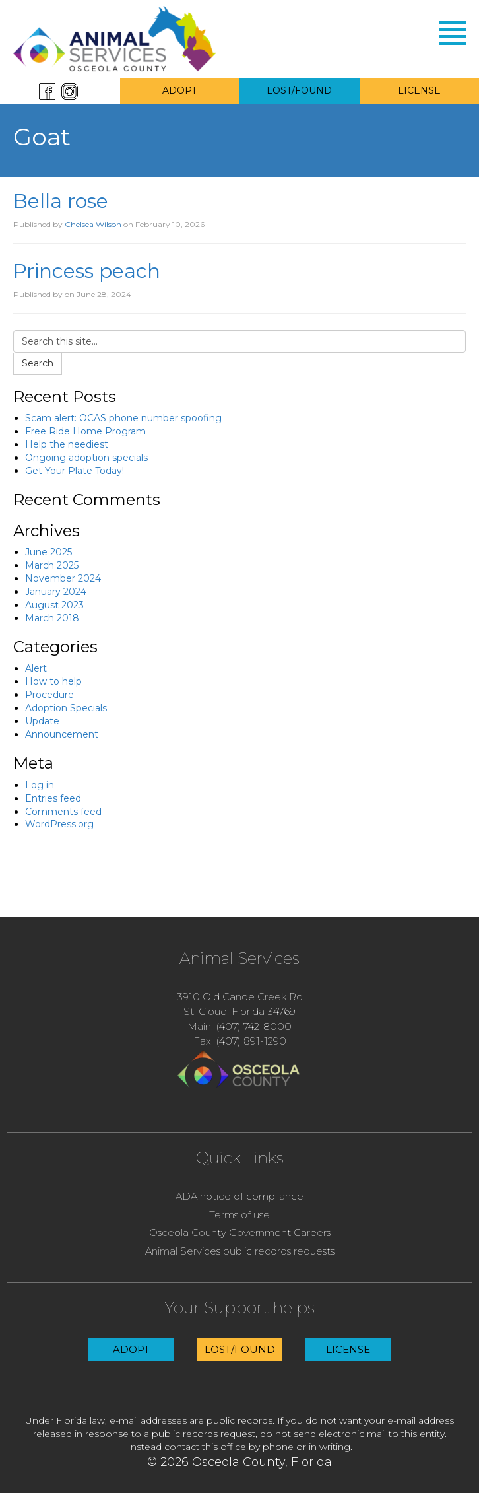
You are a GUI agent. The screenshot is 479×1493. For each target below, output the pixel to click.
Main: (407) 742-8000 (239, 1026)
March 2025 (52, 565)
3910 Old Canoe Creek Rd (240, 996)
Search (37, 363)
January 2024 (55, 592)
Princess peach (86, 271)
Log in (39, 785)
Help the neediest (66, 444)
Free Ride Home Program (85, 431)
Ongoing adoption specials (86, 458)
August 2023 (54, 605)
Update (42, 721)
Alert (36, 668)
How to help (53, 681)
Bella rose (60, 201)
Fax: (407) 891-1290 (239, 1041)
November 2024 (63, 578)
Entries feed (53, 798)
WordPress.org (59, 824)
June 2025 (48, 552)
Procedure (49, 695)
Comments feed (63, 811)
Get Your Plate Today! (74, 471)
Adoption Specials (66, 708)
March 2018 (52, 618)
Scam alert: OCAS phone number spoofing (123, 418)
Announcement (61, 734)
